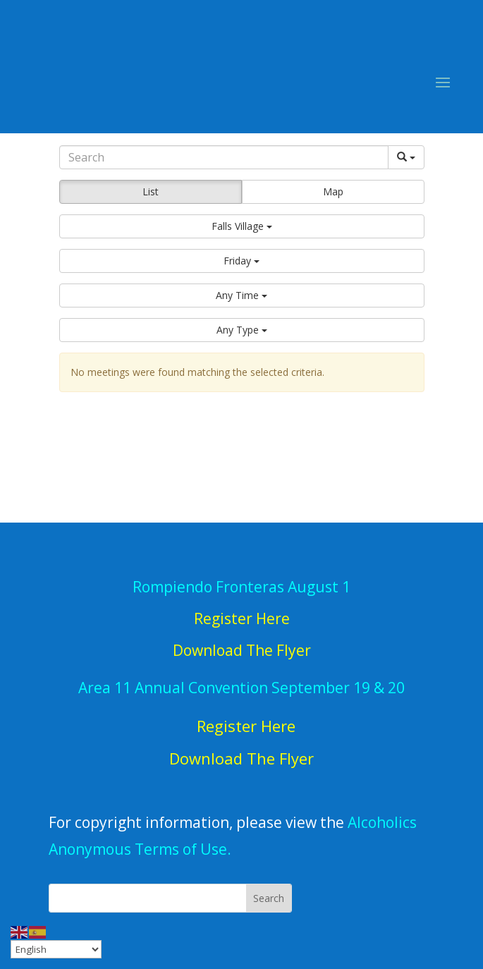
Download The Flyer (241, 758)
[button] (241, 226)
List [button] (150, 191)
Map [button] (333, 191)
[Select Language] (56, 949)
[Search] (224, 157)
